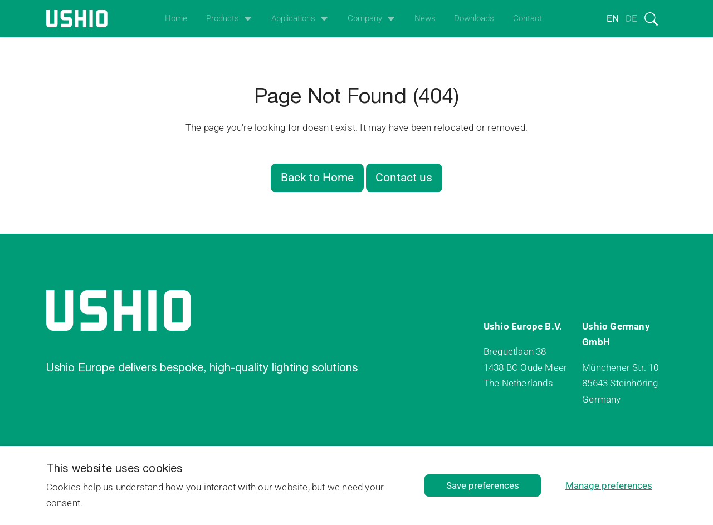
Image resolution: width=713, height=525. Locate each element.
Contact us (403, 177)
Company (365, 18)
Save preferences (482, 485)
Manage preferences (608, 485)
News (425, 18)
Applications (293, 18)
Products (222, 18)
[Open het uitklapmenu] (245, 18)
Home (176, 18)
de (631, 18)
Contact (527, 18)
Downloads (474, 18)
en (613, 18)
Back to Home (317, 177)
